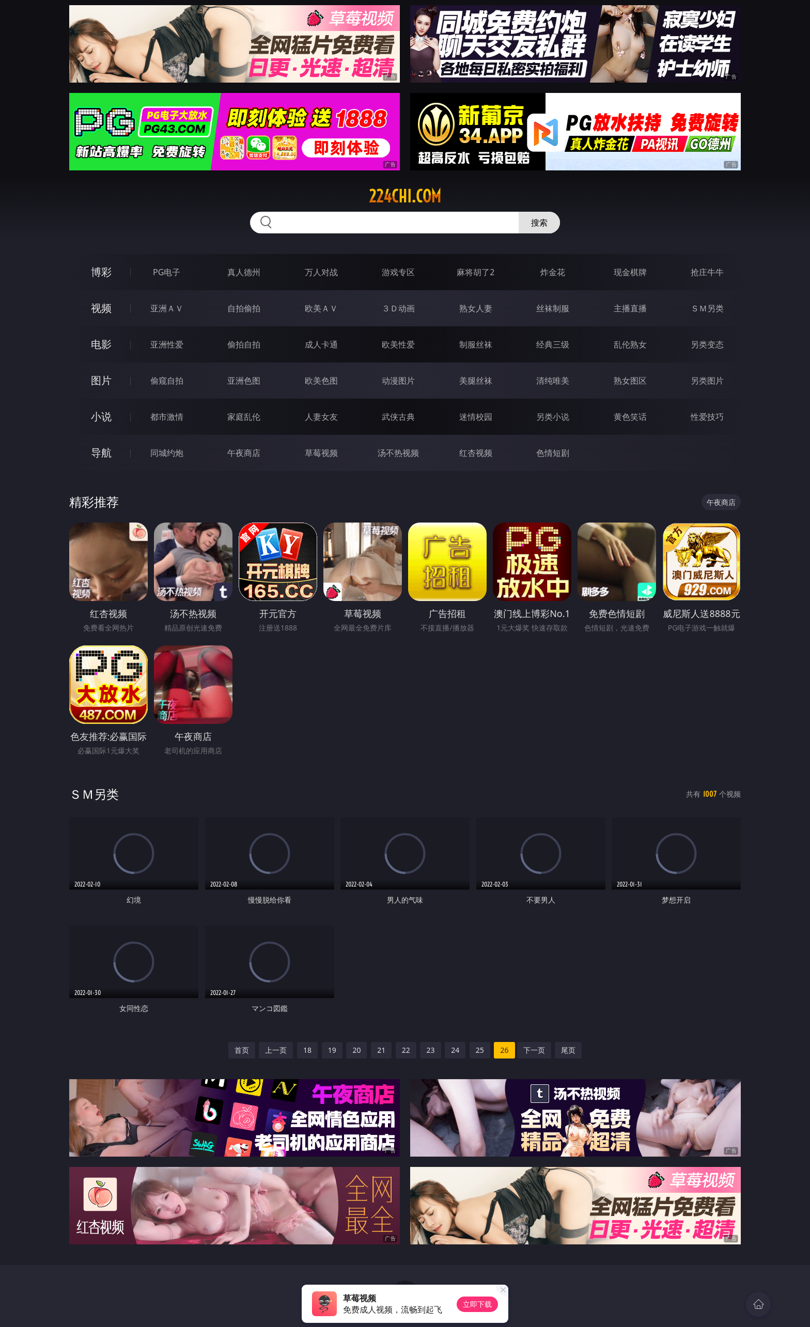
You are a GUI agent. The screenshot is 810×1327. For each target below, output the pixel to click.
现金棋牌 (630, 272)
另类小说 (552, 416)
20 (356, 1050)
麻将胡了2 (475, 272)
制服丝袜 (475, 344)
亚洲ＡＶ (166, 308)
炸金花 (552, 272)
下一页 (534, 1050)
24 (455, 1050)
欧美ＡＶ (321, 308)
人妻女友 (321, 416)
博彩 (101, 272)
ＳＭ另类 (707, 308)
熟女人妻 (475, 308)
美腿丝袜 (475, 380)
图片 (101, 380)
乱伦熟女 (630, 344)
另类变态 (707, 344)
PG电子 (166, 272)
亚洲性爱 (166, 344)
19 (332, 1050)
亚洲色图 (243, 380)
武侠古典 (398, 416)
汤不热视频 (398, 453)
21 (381, 1050)
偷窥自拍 (166, 380)
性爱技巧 (707, 416)
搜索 (539, 222)
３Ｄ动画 (398, 308)
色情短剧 (552, 453)
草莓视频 (321, 453)
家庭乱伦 (243, 416)
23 (430, 1050)
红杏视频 (475, 453)
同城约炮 (166, 453)
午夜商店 (243, 453)
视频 (101, 308)
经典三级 (552, 344)
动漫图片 (398, 380)
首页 (242, 1050)
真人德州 (243, 272)
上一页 (276, 1050)
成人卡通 (321, 344)
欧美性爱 (398, 344)
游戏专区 (398, 272)
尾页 (568, 1050)
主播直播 (630, 308)
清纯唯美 (552, 380)
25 (480, 1050)
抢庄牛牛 (707, 272)
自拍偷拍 (243, 308)
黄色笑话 (630, 416)
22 (406, 1050)
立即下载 (477, 1304)
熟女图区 (630, 380)
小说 (101, 416)
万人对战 (321, 272)
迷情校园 (475, 416)
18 (307, 1050)
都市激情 (166, 416)
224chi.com (405, 196)
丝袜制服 (552, 308)
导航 (101, 453)
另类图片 (707, 380)
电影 (101, 344)
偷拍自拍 (243, 344)
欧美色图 (321, 380)
